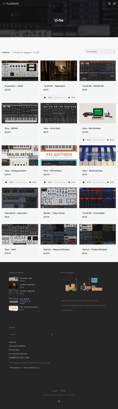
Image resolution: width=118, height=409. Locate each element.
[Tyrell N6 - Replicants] (59, 71)
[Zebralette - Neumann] (20, 198)
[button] (114, 3)
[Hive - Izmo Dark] (59, 113)
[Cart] (109, 3)
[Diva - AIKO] (20, 234)
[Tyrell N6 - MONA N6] (97, 71)
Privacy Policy (14, 350)
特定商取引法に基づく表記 (19, 358)
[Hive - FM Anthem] (59, 155)
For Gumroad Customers (18, 354)
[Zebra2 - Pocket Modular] (97, 234)
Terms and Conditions (17, 346)
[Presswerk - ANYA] (20, 71)
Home (5, 52)
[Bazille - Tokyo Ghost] (59, 198)
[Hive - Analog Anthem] (20, 155)
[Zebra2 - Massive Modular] (59, 234)
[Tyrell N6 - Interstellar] (97, 198)
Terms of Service (29, 368)
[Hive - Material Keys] (97, 155)
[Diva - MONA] (20, 113)
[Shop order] (100, 51)
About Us (12, 342)
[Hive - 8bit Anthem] (97, 113)
